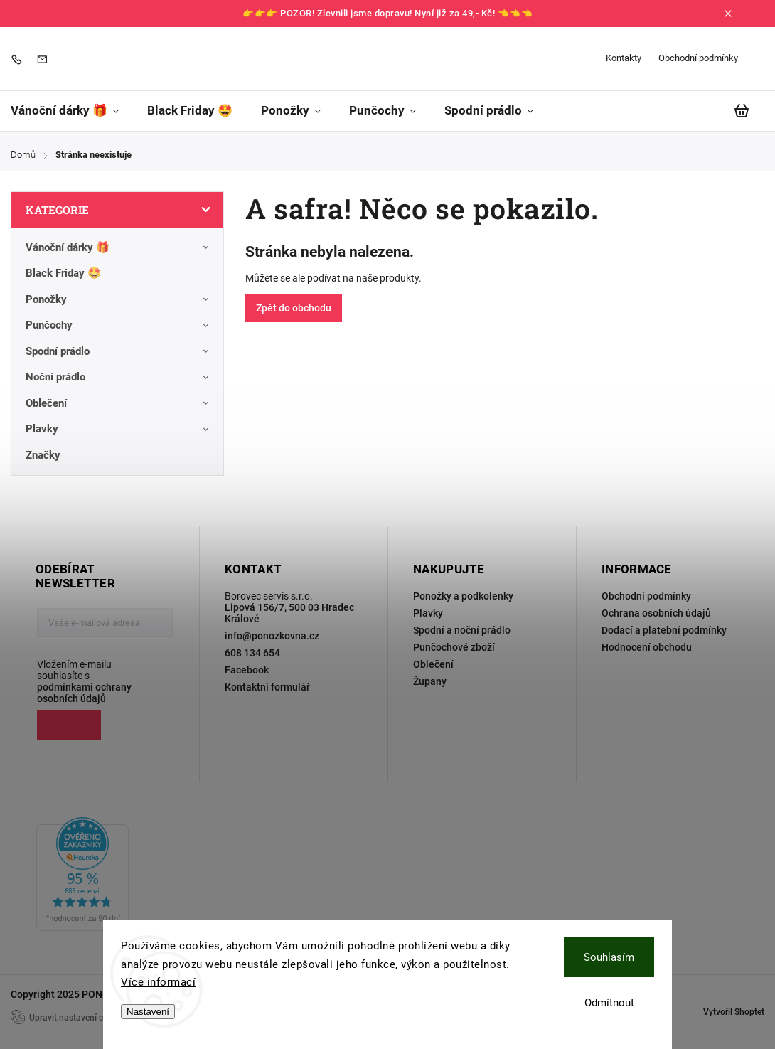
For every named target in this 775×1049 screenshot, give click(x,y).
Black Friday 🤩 (65, 273)
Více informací (158, 982)
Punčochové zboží (454, 647)
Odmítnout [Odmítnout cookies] (609, 1002)
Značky (43, 455)
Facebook (247, 670)
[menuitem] (72, 110)
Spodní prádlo (119, 351)
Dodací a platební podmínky (664, 630)
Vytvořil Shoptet (733, 1012)
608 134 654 (252, 653)
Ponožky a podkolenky (463, 596)
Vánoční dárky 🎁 (119, 247)
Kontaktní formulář (267, 687)
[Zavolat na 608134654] (20, 59)
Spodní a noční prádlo (462, 630)
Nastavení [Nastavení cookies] (148, 1011)
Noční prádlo (119, 378)
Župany (430, 681)
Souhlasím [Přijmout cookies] (609, 957)
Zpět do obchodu (293, 308)
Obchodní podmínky (698, 58)
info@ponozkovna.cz (272, 635)
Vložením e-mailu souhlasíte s (98, 681)
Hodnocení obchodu (647, 647)
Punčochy (119, 326)
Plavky (119, 429)
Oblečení (119, 403)
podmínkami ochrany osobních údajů (84, 692)
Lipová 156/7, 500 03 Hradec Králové (289, 613)
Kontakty (623, 58)
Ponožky (119, 299)
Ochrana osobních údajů (656, 613)
